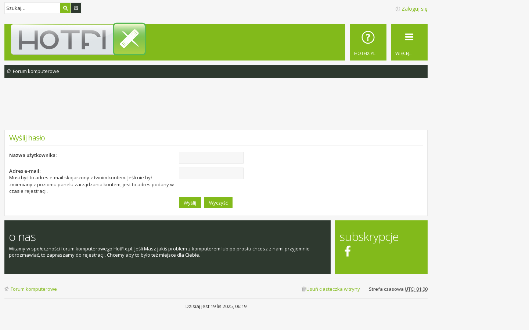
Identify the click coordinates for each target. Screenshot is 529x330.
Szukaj (65, 8)
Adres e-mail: (24, 171)
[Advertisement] (216, 109)
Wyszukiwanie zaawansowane (76, 8)
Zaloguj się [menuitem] (415, 8)
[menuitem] (368, 42)
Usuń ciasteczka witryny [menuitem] (333, 289)
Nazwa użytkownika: (33, 155)
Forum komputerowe (34, 289)
